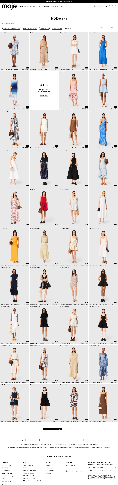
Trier (101, 27)
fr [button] (106, 6)
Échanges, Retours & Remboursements (30, 474)
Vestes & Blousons (55, 439)
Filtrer (112, 27)
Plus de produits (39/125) (52, 427)
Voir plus (59, 449)
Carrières (48, 473)
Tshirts (44, 439)
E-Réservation (6, 470)
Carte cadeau (6, 465)
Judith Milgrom (49, 468)
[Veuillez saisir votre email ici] (102, 467)
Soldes (4, 479)
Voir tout (69, 427)
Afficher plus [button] (68, 27)
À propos (48, 465)
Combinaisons (105, 439)
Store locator (70, 465)
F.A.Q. (25, 468)
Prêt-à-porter (5, 23)
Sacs (9, 439)
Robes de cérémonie (29, 27)
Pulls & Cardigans (19, 439)
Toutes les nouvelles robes (10, 27)
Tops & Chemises (33, 439)
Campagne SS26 (50, 470)
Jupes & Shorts (78, 439)
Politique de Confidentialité (95, 475)
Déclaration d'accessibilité (32, 481)
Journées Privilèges (8, 476)
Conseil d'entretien (29, 478)
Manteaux (67, 439)
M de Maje (5, 468)
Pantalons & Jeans (92, 439)
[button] (21, 6)
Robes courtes (43, 27)
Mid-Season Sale (7, 481)
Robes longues (56, 27)
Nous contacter (28, 465)
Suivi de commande (29, 470)
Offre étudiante (7, 473)
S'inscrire (114, 467)
